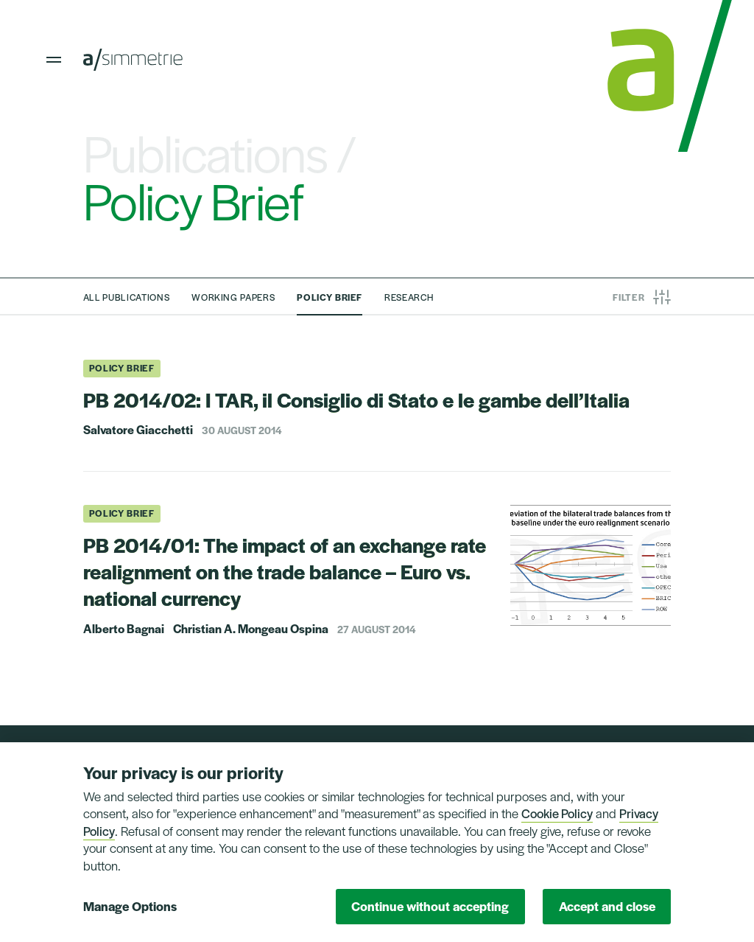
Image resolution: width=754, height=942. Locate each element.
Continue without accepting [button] (430, 906)
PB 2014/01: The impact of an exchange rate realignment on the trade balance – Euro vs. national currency (284, 571)
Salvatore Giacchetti (138, 429)
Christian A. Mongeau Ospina (250, 628)
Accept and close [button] (607, 906)
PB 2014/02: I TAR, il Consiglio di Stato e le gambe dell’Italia (356, 399)
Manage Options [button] (130, 906)
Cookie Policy (557, 813)
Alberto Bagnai (123, 628)
